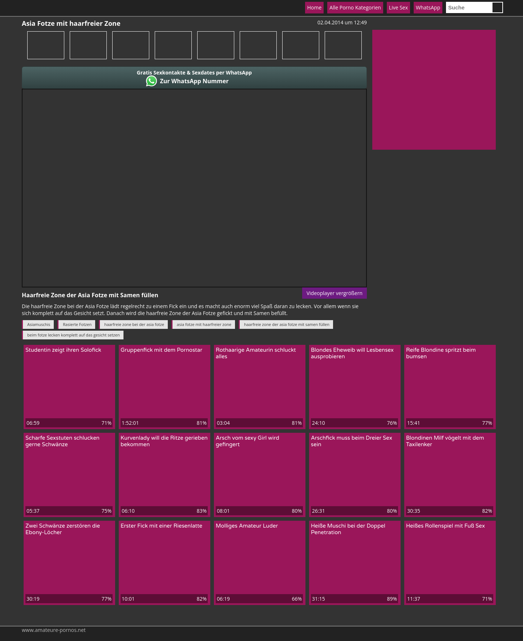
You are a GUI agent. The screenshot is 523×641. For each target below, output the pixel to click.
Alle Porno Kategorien (355, 7)
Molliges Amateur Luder (247, 526)
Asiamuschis (38, 324)
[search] (469, 7)
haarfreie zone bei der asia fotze (134, 324)
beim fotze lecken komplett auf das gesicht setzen (73, 335)
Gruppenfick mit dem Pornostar (161, 350)
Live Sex (398, 7)
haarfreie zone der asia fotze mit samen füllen (286, 324)
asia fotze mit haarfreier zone (204, 324)
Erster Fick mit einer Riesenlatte (161, 526)
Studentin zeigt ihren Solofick (63, 350)
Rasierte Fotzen (77, 324)
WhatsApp (428, 7)
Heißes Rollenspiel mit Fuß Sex (445, 526)
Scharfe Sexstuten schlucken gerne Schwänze (62, 441)
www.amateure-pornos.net (54, 629)
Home (314, 7)
